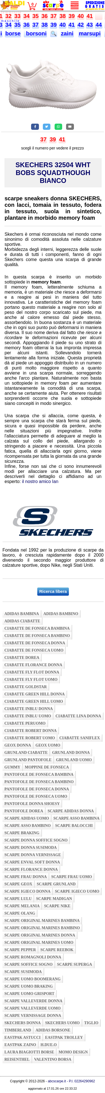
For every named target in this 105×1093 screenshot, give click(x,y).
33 (17, 16)
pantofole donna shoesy (32, 804)
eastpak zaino (20, 1045)
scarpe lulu (18, 899)
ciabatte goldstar (25, 687)
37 (53, 16)
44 (98, 25)
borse (12, 33)
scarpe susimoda (23, 972)
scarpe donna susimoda (30, 847)
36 (44, 16)
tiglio (91, 1023)
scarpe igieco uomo (77, 891)
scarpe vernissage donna (32, 1015)
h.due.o (49, 1045)
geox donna (17, 745)
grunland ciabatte (26, 752)
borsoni (35, 33)
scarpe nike (57, 906)
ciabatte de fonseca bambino (37, 636)
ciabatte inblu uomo (27, 716)
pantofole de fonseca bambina (39, 774)
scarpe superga (74, 964)
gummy (12, 767)
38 (62, 16)
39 (72, 16)
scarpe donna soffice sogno (36, 840)
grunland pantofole (28, 760)
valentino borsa (52, 1059)
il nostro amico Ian (40, 481)
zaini (67, 33)
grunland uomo (74, 760)
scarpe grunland (56, 884)
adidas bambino (60, 614)
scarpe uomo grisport (29, 994)
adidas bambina (21, 614)
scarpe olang (19, 913)
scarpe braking (21, 833)
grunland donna (71, 752)
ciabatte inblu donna (28, 709)
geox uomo (48, 745)
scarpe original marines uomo (38, 942)
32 (8, 16)
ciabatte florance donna (33, 665)
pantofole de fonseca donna (36, 789)
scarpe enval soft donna (32, 862)
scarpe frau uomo (71, 877)
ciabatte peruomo (25, 723)
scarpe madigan (54, 899)
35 (35, 16)
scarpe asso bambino (27, 826)
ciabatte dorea (21, 658)
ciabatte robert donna (30, 731)
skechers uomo (62, 1023)
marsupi (90, 33)
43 (90, 25)
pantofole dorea (23, 811)
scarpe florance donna (31, 869)
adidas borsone (53, 1030)
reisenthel (17, 1059)
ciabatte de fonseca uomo (34, 650)
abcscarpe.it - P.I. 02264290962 (71, 1081)
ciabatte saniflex (79, 738)
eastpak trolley (64, 1037)
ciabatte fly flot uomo (30, 679)
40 (81, 16)
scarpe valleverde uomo (32, 1008)
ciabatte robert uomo (29, 738)
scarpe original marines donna (39, 935)
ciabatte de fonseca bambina (37, 628)
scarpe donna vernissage (32, 855)
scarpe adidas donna (71, 811)
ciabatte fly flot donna (31, 672)
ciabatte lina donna (78, 716)
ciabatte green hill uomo (33, 701)
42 (81, 25)
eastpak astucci (22, 1037)
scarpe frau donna (25, 877)
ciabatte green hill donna (34, 694)
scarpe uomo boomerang (32, 979)
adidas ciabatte (22, 621)
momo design (73, 1052)
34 (26, 16)
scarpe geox (18, 884)
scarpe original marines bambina (42, 921)
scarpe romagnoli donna (32, 957)
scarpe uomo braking (28, 986)
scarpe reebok (56, 950)
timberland (17, 1030)
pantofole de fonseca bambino (39, 782)
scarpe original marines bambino (42, 928)
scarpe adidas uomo (26, 818)
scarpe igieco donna (27, 891)
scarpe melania (22, 906)
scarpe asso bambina (76, 818)
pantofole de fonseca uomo (35, 796)
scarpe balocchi (74, 826)
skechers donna (22, 1023)
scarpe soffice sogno (28, 964)
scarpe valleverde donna (33, 1001)
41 (90, 16)
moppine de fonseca (47, 767)
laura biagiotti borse (29, 1052)
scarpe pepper (20, 950)
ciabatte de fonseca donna (34, 643)
